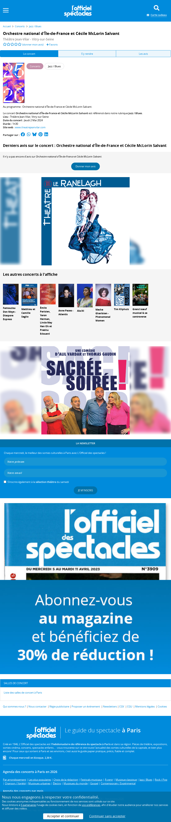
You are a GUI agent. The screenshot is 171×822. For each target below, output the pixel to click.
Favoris (52, 44)
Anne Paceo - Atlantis (65, 312)
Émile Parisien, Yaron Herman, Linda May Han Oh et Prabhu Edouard (46, 320)
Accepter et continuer (63, 816)
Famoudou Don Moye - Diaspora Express (9, 313)
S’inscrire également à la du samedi (38, 482)
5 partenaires (28, 805)
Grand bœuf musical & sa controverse (140, 313)
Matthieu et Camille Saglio (28, 313)
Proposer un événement (86, 706)
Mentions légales (145, 706)
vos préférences (91, 805)
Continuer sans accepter (107, 816)
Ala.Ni (80, 310)
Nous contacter (37, 706)
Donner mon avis (85, 166)
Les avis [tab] (143, 54)
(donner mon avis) (33, 44)
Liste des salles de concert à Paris (23, 692)
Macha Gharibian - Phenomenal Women (103, 315)
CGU (129, 706)
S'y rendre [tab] (87, 54)
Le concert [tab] (29, 54)
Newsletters (110, 706)
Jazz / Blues (135, 113)
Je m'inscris (85, 490)
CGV (121, 706)
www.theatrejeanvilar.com (30, 127)
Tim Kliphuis (121, 309)
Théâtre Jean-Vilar (20, 116)
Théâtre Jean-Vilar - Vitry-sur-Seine (28, 39)
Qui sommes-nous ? (14, 706)
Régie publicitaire (59, 706)
